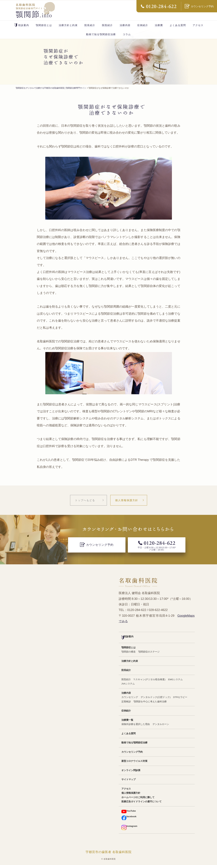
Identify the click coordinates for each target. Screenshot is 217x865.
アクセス (198, 25)
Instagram (129, 827)
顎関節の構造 (128, 651)
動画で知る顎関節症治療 (101, 34)
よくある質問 (178, 25)
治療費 (159, 25)
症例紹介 (142, 25)
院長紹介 (89, 25)
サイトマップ (128, 779)
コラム (127, 34)
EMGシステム (175, 679)
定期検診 (126, 701)
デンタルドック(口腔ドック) (156, 697)
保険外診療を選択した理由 (135, 724)
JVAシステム (128, 683)
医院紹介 (107, 25)
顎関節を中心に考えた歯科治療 (150, 701)
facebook (128, 817)
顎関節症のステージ (149, 651)
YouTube (128, 811)
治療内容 (125, 25)
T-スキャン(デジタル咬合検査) (149, 679)
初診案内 (22, 25)
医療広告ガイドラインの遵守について (141, 801)
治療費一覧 (127, 720)
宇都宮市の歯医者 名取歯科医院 (109, 852)
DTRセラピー (180, 697)
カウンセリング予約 (132, 752)
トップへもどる (85, 500)
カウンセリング (129, 697)
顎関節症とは (44, 25)
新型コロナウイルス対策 (134, 761)
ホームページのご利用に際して (138, 797)
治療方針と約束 (68, 25)
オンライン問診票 (130, 770)
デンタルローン (160, 724)
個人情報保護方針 (126, 500)
